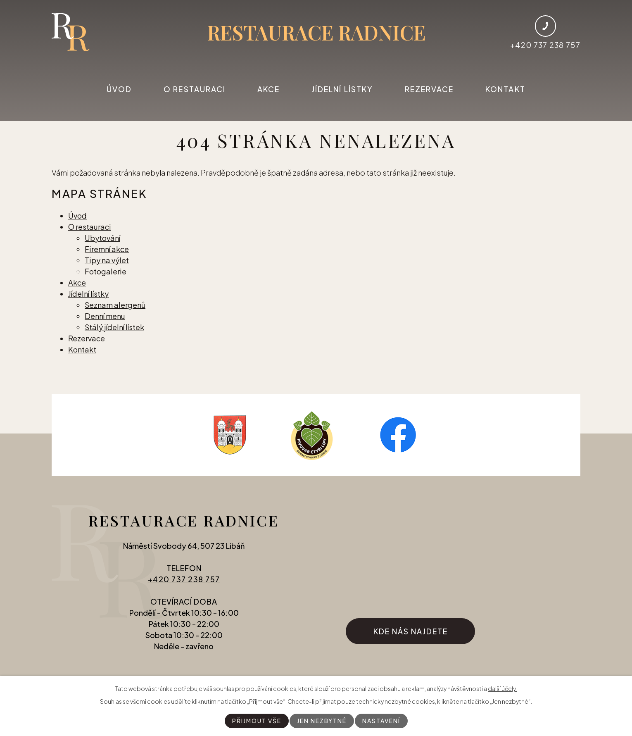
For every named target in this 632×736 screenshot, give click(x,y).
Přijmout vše (256, 720)
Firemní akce (107, 249)
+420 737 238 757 (184, 579)
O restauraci (195, 89)
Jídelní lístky (342, 89)
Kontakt (505, 89)
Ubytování (102, 238)
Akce (268, 89)
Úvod (119, 89)
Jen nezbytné (322, 720)
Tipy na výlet (107, 260)
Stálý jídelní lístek (114, 327)
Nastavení (381, 720)
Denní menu (105, 316)
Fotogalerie (105, 271)
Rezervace (429, 89)
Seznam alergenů (115, 305)
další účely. (502, 688)
